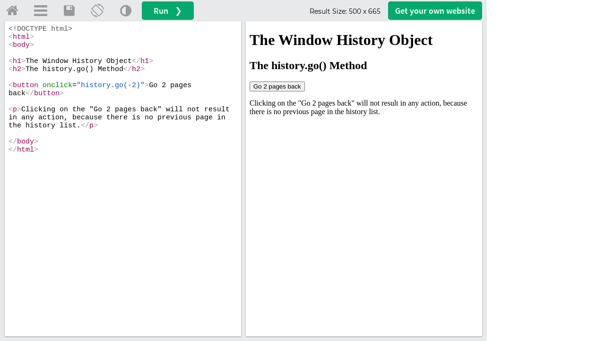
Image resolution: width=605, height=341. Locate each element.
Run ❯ (168, 10)
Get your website (435, 10)
